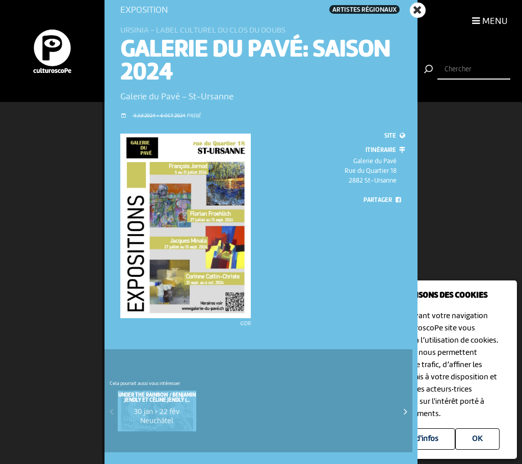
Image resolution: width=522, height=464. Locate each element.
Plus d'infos (418, 439)
